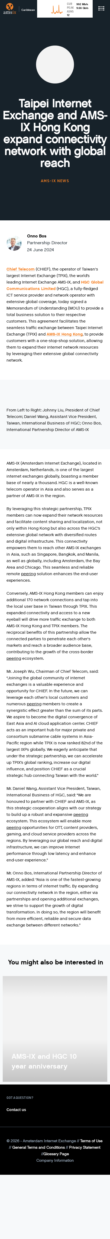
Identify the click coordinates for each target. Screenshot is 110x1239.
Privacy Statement (84, 1147)
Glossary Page (56, 1154)
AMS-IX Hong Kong (65, 334)
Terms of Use (91, 1141)
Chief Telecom (21, 269)
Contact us (16, 1110)
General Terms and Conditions (38, 1147)
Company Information (55, 1160)
